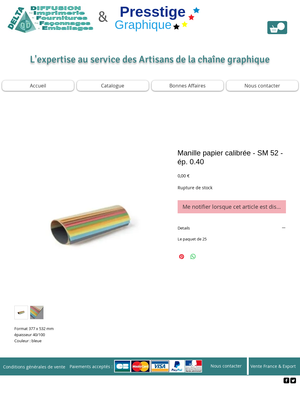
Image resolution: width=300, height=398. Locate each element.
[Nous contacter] (226, 366)
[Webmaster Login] (150, 391)
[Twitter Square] (293, 380)
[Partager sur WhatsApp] (193, 256)
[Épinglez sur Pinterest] (181, 256)
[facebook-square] (286, 380)
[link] (277, 28)
